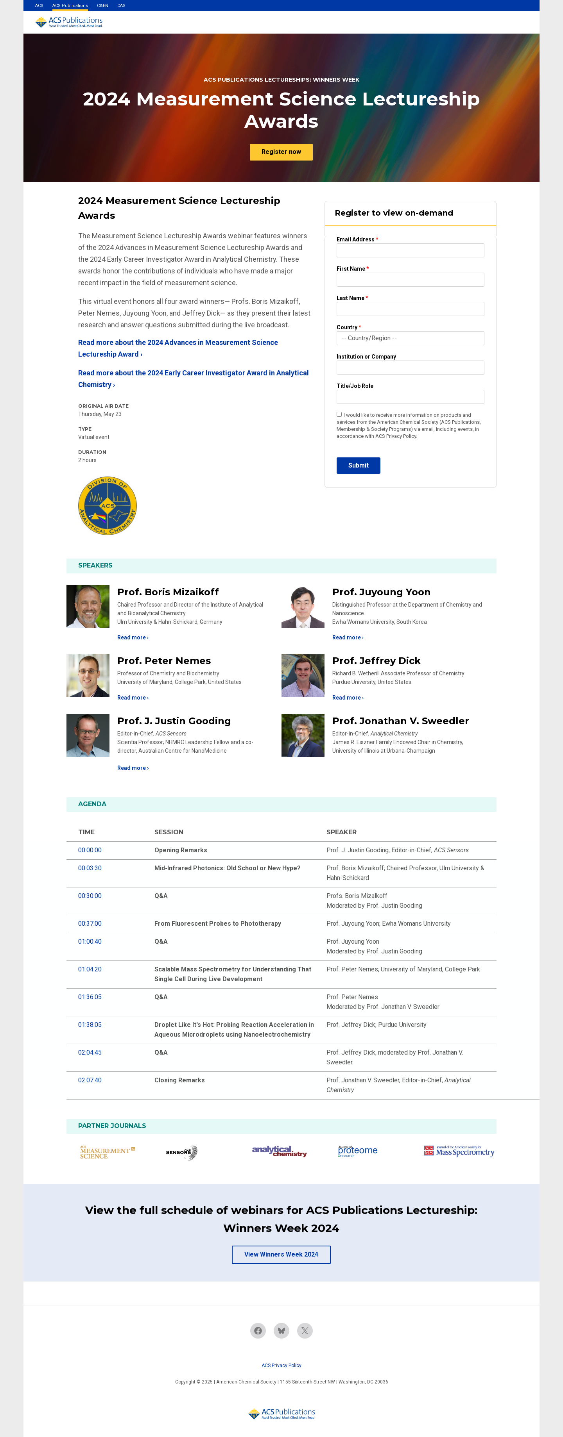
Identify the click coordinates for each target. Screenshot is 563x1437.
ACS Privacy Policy (281, 1365)
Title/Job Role (355, 386)
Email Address (357, 239)
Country (349, 327)
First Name (353, 269)
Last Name (352, 298)
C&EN (102, 5)
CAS (121, 5)
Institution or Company (366, 356)
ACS (39, 5)
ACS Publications (70, 5)
